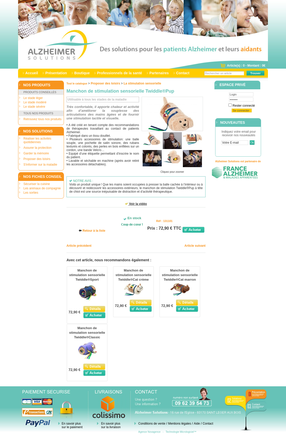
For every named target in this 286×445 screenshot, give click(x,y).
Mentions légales (179, 423)
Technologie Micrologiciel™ (181, 431)
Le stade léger (33, 98)
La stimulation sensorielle (142, 83)
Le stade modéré (34, 102)
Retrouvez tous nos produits (42, 119)
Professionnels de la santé (119, 73)
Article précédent (78, 246)
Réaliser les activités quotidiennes (37, 140)
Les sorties (30, 192)
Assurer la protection (37, 148)
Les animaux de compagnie (42, 188)
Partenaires (159, 73)
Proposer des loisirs (36, 159)
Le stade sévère (34, 106)
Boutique (82, 73)
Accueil (31, 73)
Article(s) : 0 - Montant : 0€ (246, 65)
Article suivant (195, 246)
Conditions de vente (151, 423)
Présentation (56, 73)
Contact (182, 73)
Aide (197, 423)
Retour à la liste (94, 230)
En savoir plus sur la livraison (111, 425)
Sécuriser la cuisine (36, 184)
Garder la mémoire (36, 153)
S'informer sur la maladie (40, 164)
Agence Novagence (149, 431)
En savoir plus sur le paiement (72, 425)
